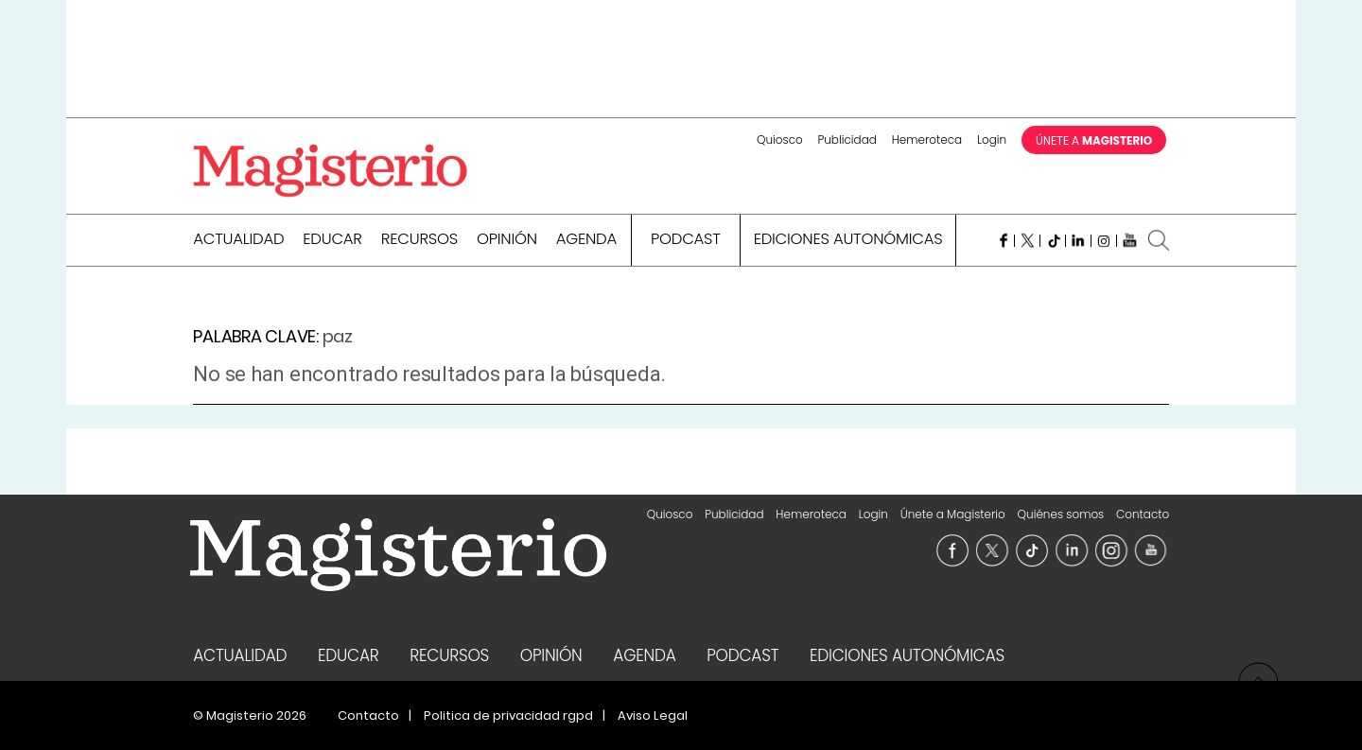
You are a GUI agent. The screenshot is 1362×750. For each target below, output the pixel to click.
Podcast (686, 241)
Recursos (419, 241)
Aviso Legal (653, 715)
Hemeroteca (927, 139)
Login (991, 139)
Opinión (507, 241)
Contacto (1142, 514)
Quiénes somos (1061, 514)
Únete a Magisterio (952, 514)
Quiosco (780, 139)
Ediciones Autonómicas (848, 241)
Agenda (586, 241)
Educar (332, 241)
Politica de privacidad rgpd (508, 715)
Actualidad (238, 241)
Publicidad (846, 139)
